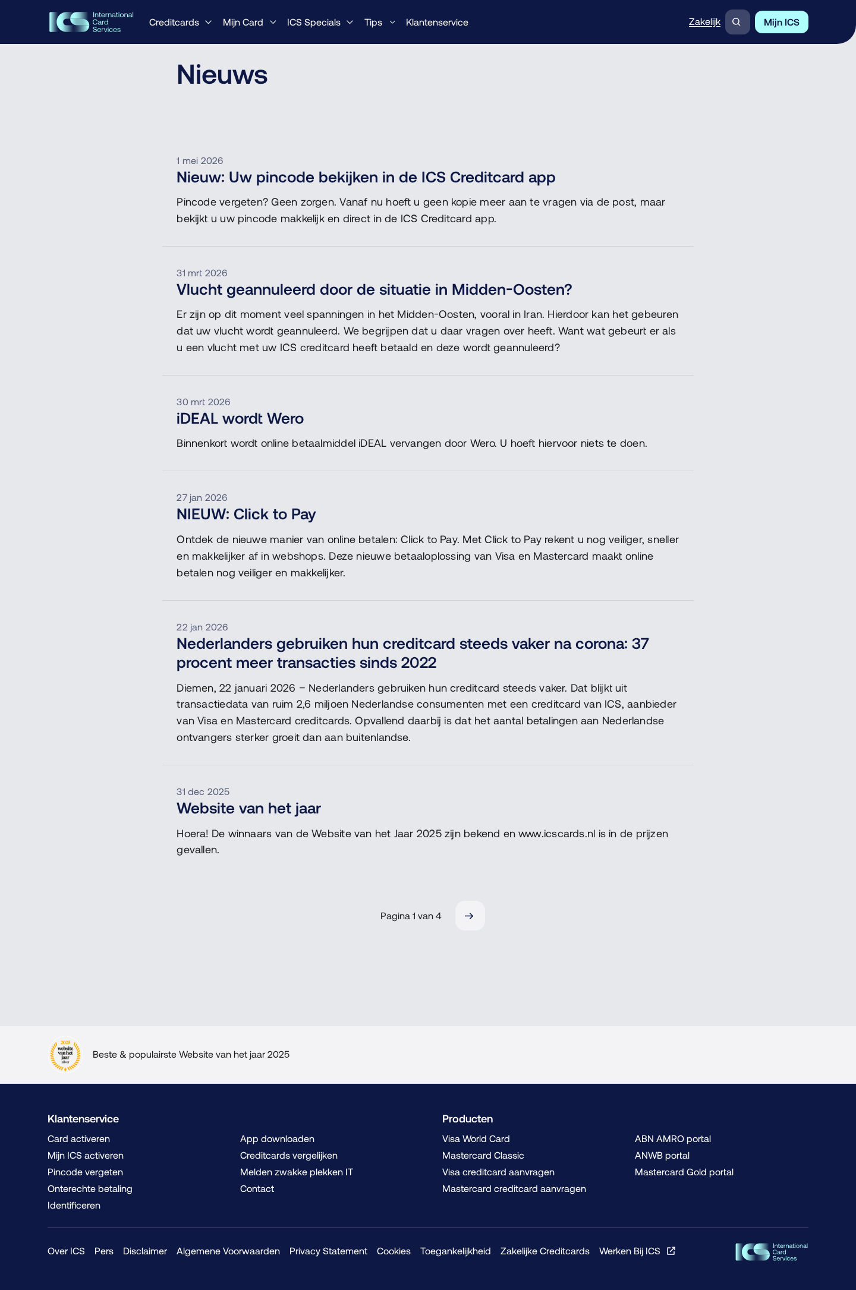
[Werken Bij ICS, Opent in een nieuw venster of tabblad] (637, 1250)
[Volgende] (470, 916)
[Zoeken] (737, 22)
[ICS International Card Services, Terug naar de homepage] (91, 22)
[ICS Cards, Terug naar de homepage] (771, 1252)
